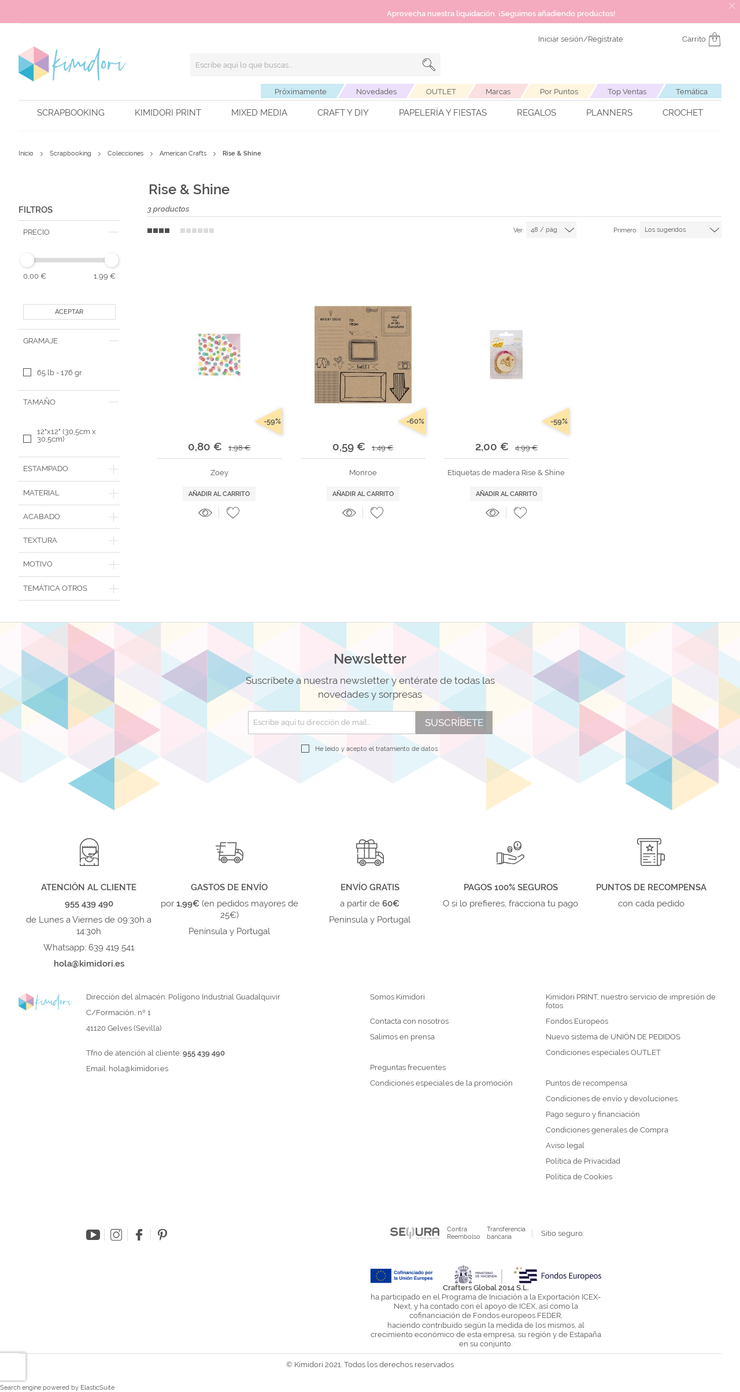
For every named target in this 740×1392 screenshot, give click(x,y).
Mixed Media (259, 113)
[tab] (69, 232)
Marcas (498, 91)
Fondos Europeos (577, 1021)
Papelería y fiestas (443, 113)
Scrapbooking (71, 113)
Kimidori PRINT (168, 113)
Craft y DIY (343, 113)
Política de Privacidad (583, 1161)
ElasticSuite (97, 1387)
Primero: (625, 230)
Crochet (683, 113)
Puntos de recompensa (586, 1083)
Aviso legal (565, 1146)
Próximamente (301, 91)
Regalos (536, 113)
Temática (692, 91)
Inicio (26, 153)
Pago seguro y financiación (593, 1114)
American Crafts (184, 153)
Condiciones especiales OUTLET (603, 1053)
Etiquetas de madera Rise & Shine (506, 472)
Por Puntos (559, 91)
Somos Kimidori (397, 997)
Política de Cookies (579, 1177)
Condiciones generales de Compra (607, 1130)
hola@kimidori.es (138, 1068)
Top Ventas (627, 91)
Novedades (376, 91)
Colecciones (126, 153)
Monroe (363, 472)
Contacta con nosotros (409, 1021)
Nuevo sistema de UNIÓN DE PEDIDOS (613, 1037)
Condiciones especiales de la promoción (442, 1083)
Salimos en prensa (402, 1037)
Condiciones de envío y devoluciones (612, 1099)
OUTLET (441, 91)
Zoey (219, 472)
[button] (233, 513)
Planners (609, 113)
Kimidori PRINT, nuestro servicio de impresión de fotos (631, 1001)
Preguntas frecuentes (408, 1068)
